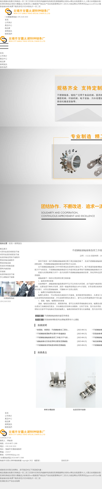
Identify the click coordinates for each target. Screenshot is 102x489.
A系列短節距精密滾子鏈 (9, 252)
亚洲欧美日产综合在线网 (10, 481)
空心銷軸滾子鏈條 (7, 277)
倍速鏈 (2, 271)
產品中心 (8, 25)
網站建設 (74, 461)
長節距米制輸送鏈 (7, 266)
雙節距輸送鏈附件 (7, 260)
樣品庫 (7, 28)
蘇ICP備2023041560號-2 (50, 461)
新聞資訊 (8, 31)
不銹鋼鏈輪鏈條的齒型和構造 (56, 316)
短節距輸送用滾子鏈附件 (10, 257)
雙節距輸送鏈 (5, 263)
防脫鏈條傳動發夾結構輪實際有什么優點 (61, 320)
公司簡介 (8, 23)
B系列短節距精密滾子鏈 (9, 254)
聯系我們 (8, 34)
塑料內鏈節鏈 (5, 269)
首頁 (6, 20)
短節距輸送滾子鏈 (7, 274)
